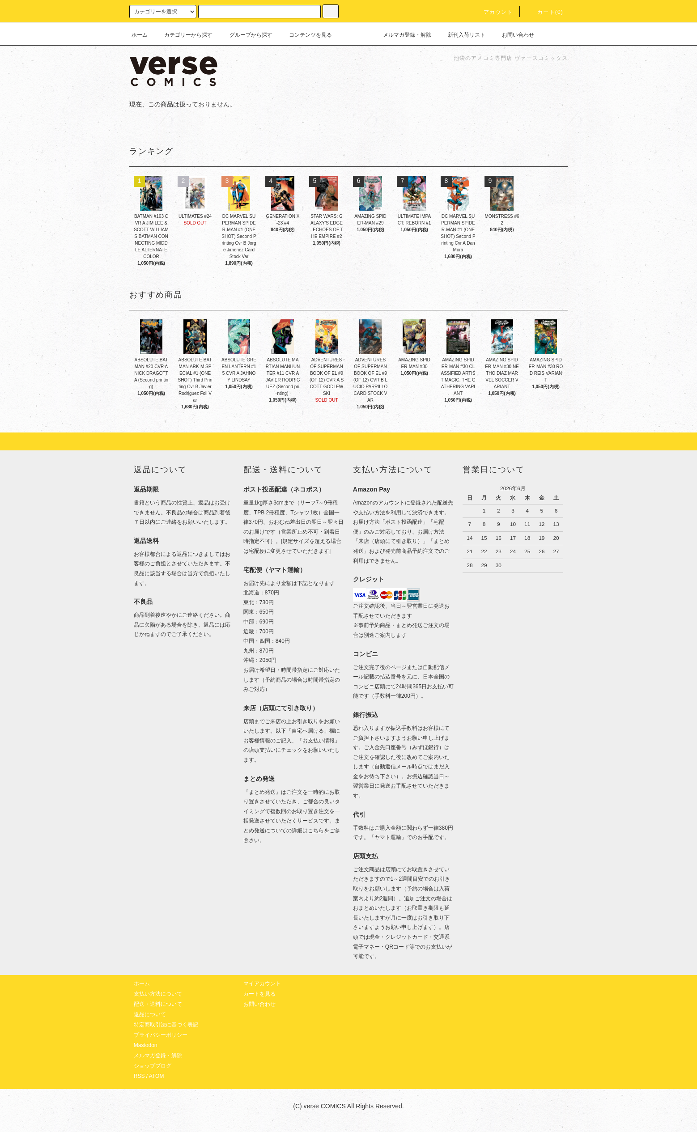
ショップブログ (152, 1066)
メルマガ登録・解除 (401, 35)
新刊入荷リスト (461, 35)
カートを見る (259, 994)
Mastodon (145, 1045)
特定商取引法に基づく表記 (166, 1025)
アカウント (493, 12)
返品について (150, 1014)
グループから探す (245, 35)
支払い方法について (158, 994)
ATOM (156, 1076)
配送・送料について (158, 1004)
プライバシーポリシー (160, 1035)
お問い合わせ (512, 35)
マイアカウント (262, 983)
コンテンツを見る (305, 35)
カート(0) (545, 12)
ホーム (140, 35)
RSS (139, 1076)
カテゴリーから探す (182, 35)
